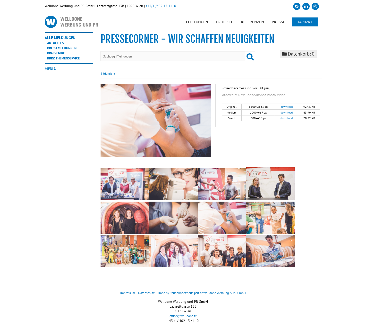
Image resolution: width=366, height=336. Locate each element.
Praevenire (57, 56)
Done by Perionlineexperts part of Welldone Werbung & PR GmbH (203, 296)
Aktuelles (56, 45)
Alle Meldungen (60, 40)
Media (50, 71)
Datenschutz (142, 296)
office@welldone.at (183, 319)
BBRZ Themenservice (66, 61)
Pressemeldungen (64, 51)
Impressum (122, 296)
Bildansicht (109, 77)
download (287, 110)
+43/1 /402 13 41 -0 (161, 6)
